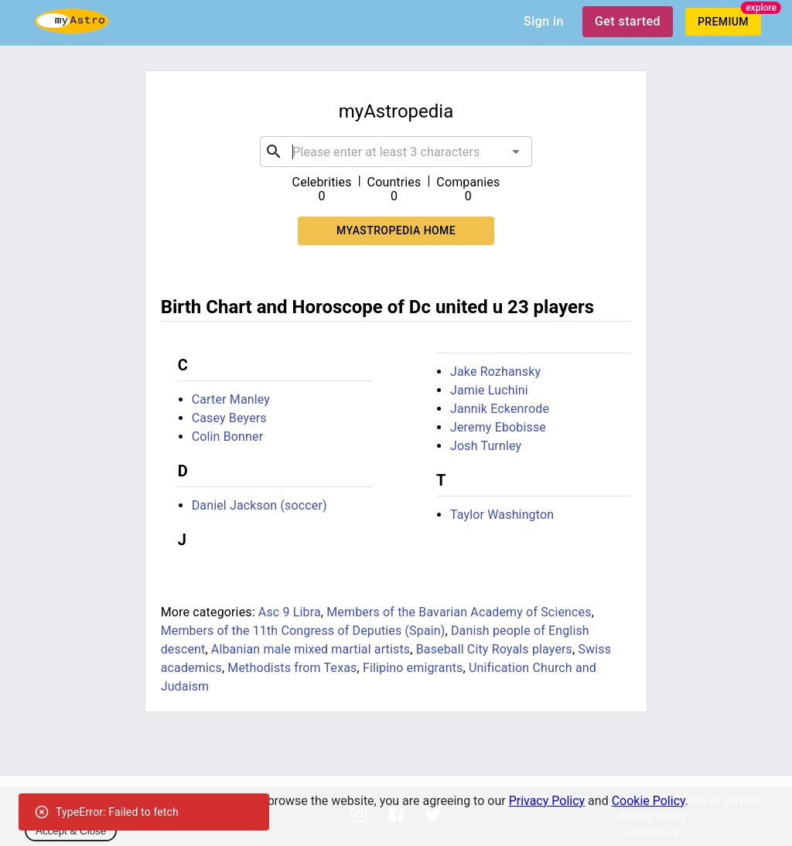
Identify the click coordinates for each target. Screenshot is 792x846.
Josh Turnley (485, 445)
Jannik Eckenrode (499, 408)
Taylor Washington (502, 514)
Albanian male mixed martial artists (310, 649)
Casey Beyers (229, 418)
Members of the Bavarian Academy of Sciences (458, 612)
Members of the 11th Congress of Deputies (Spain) (303, 630)
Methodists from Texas (292, 667)
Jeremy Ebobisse (498, 427)
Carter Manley (231, 399)
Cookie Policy (648, 800)
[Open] (516, 151)
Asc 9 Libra (289, 612)
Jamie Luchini (489, 390)
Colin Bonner (228, 436)
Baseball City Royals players (494, 649)
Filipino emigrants (413, 667)
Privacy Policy (547, 800)
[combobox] (396, 151)
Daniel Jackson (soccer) (259, 505)
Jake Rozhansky (495, 371)
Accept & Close (71, 831)
